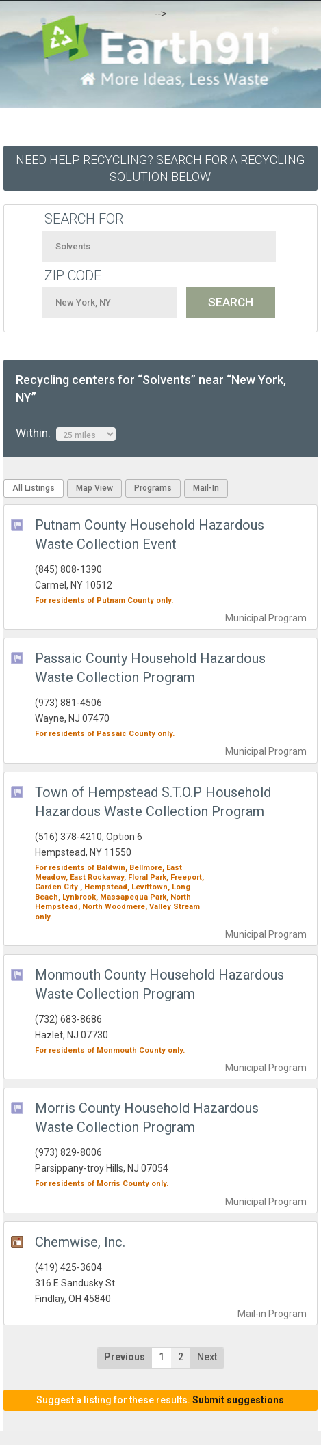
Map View (94, 488)
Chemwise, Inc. (80, 1242)
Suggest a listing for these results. (160, 1399)
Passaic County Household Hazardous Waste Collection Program (150, 668)
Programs (153, 488)
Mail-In (206, 488)
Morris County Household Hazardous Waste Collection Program (147, 1117)
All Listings (33, 488)
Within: (66, 433)
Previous (124, 1356)
